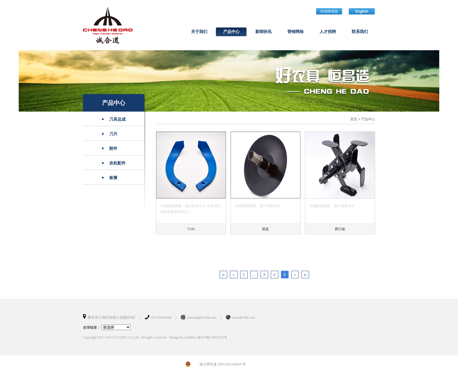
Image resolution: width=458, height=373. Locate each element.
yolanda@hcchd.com (201, 317)
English (361, 11)
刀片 (113, 134)
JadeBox (190, 337)
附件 (113, 148)
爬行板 (340, 229)
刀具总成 (117, 119)
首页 (353, 119)
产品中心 (113, 103)
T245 (191, 229)
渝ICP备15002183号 (212, 337)
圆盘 (265, 229)
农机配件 (117, 163)
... (254, 274)
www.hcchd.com (243, 317)
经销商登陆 (329, 11)
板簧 (113, 178)
